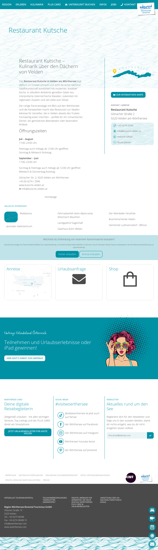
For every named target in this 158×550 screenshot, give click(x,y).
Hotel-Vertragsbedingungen (95, 475)
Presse (46, 480)
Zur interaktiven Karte (128, 94)
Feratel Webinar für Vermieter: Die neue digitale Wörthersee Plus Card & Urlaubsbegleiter (81, 502)
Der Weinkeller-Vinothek (122, 213)
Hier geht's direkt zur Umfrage (25, 358)
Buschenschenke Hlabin (122, 219)
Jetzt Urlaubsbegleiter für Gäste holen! (27, 432)
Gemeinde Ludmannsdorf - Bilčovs (128, 225)
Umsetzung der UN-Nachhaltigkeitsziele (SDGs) (111, 499)
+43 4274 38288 (16, 516)
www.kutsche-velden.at (31, 185)
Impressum (10, 475)
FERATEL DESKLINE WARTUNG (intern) (22, 480)
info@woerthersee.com (15, 523)
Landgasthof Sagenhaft (70, 222)
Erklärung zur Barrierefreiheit (62, 475)
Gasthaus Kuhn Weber (70, 228)
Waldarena (26, 213)
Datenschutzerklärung (31, 475)
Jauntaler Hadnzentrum (19, 226)
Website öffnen (123, 136)
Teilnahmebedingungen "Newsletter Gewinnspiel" (55, 499)
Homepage (51, 196)
